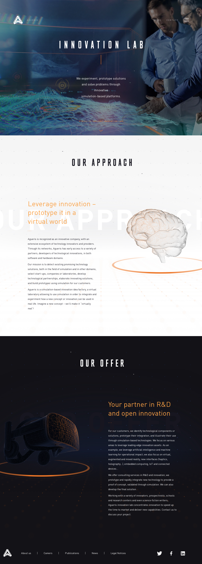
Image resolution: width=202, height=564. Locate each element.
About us (26, 553)
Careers (48, 553)
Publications (72, 553)
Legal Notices (118, 553)
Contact (172, 20)
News (157, 20)
